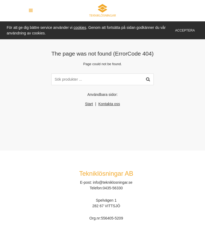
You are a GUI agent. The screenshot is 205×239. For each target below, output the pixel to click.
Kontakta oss (109, 104)
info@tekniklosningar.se (112, 182)
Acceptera (185, 30)
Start (89, 104)
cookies (80, 27)
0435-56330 (113, 188)
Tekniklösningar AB (106, 173)
